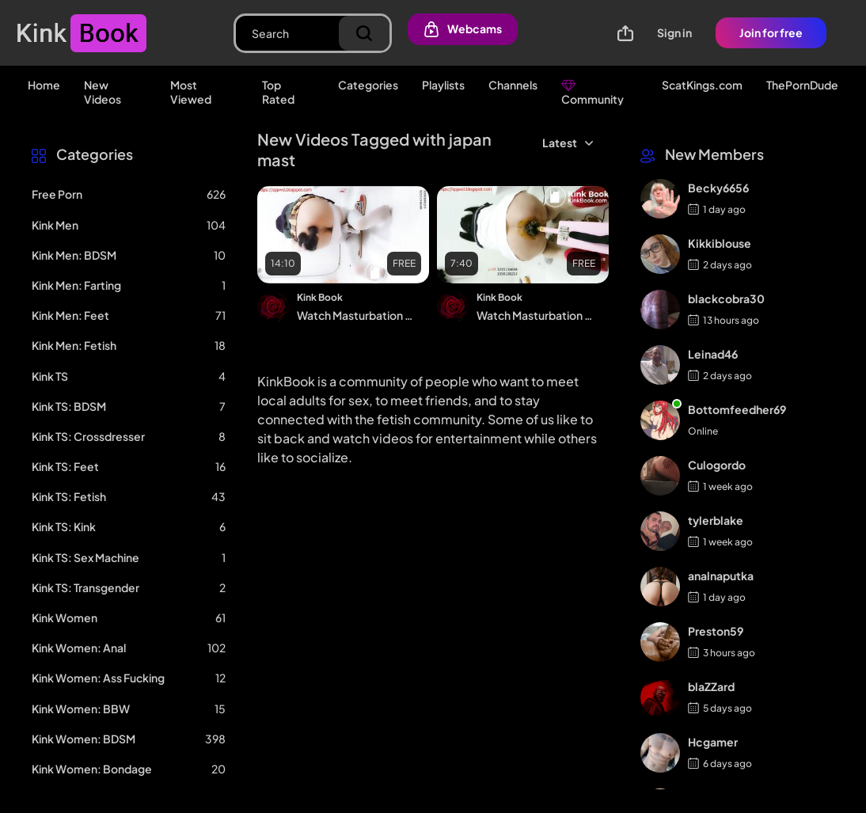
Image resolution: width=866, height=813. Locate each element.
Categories (368, 85)
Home (44, 85)
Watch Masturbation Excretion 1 (356, 315)
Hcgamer (713, 742)
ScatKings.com (702, 85)
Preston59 (715, 631)
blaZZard (711, 686)
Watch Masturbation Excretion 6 (536, 315)
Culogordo (717, 465)
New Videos (102, 91)
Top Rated (278, 91)
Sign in (674, 32)
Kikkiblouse (719, 243)
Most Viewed (190, 91)
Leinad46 (713, 354)
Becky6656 (718, 187)
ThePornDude (802, 85)
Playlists (443, 85)
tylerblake (715, 520)
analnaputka (721, 575)
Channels (512, 85)
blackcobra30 (726, 298)
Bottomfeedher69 (737, 409)
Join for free (771, 32)
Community (592, 91)
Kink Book (320, 297)
